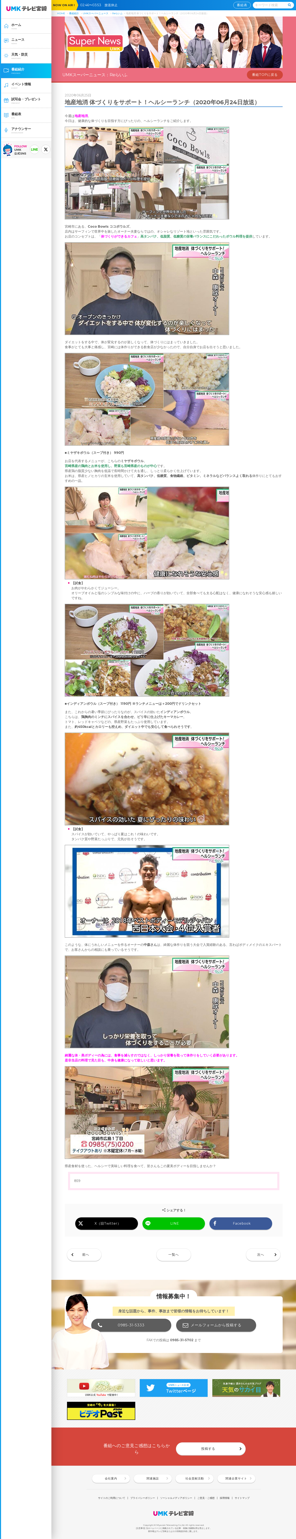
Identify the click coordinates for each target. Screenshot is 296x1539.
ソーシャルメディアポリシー (176, 1498)
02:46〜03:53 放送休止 (100, 5)
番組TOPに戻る (265, 75)
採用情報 (225, 1498)
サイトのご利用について (111, 1498)
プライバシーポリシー (142, 1498)
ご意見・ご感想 (206, 1498)
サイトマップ (242, 1498)
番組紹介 (74, 13)
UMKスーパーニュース (95, 13)
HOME (61, 13)
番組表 (242, 5)
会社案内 (111, 1478)
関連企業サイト (236, 1478)
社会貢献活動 (194, 1478)
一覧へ (173, 1255)
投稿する (208, 1449)
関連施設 (153, 1478)
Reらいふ (117, 13)
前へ (85, 1255)
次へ (260, 1255)
